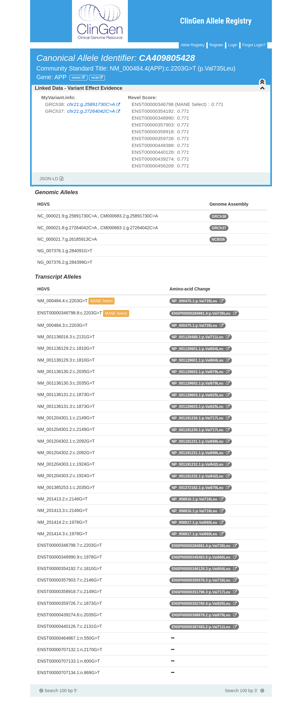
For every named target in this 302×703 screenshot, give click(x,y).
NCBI (95, 77)
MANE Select (101, 301)
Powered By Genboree (241, 699)
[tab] (151, 88)
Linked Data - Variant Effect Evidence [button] (150, 88)
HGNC (77, 77)
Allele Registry (193, 45)
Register (216, 45)
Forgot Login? (253, 45)
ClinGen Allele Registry (216, 20)
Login (232, 45)
